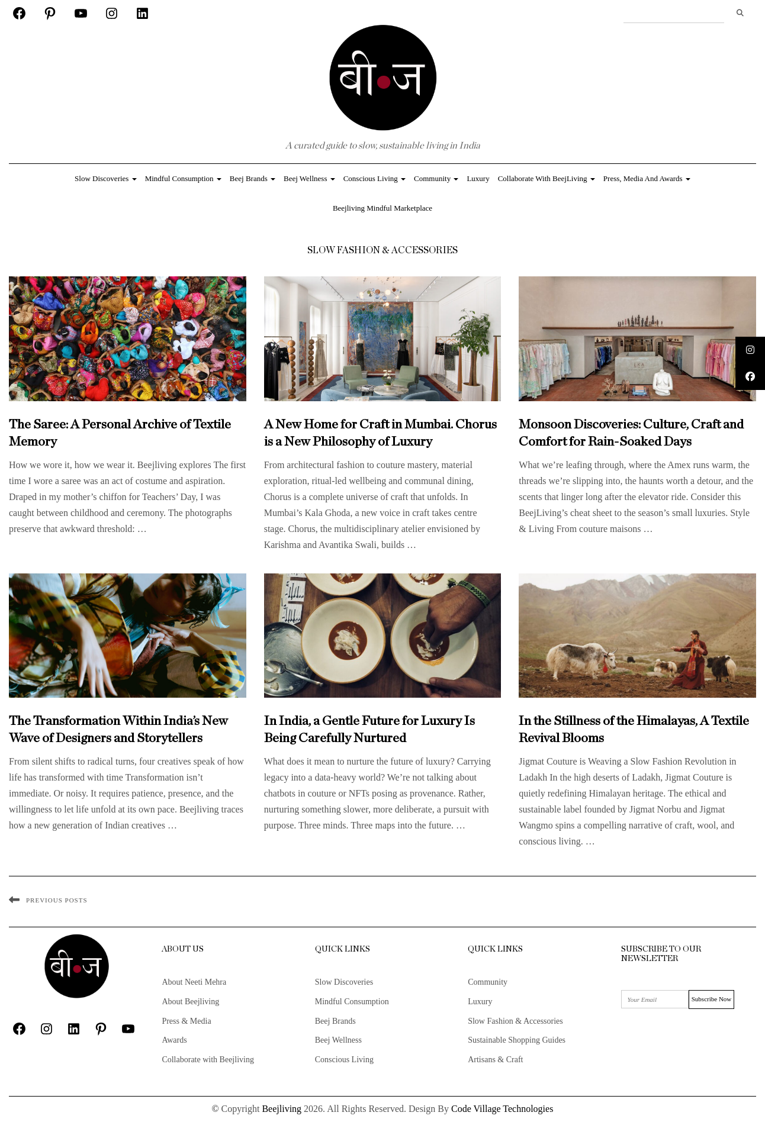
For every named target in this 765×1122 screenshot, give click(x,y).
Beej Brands (252, 178)
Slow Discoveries (106, 178)
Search (740, 13)
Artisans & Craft (495, 1059)
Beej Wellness (309, 178)
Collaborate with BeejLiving (546, 178)
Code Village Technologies (502, 1109)
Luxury (478, 178)
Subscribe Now (712, 998)
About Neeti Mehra (194, 982)
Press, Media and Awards (646, 178)
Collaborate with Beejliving (208, 1059)
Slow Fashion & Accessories (515, 1021)
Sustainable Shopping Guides (516, 1040)
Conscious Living (374, 178)
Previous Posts (57, 900)
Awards (174, 1040)
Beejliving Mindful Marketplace (382, 208)
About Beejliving (190, 1001)
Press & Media (186, 1021)
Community (436, 178)
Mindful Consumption (183, 178)
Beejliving (281, 1109)
